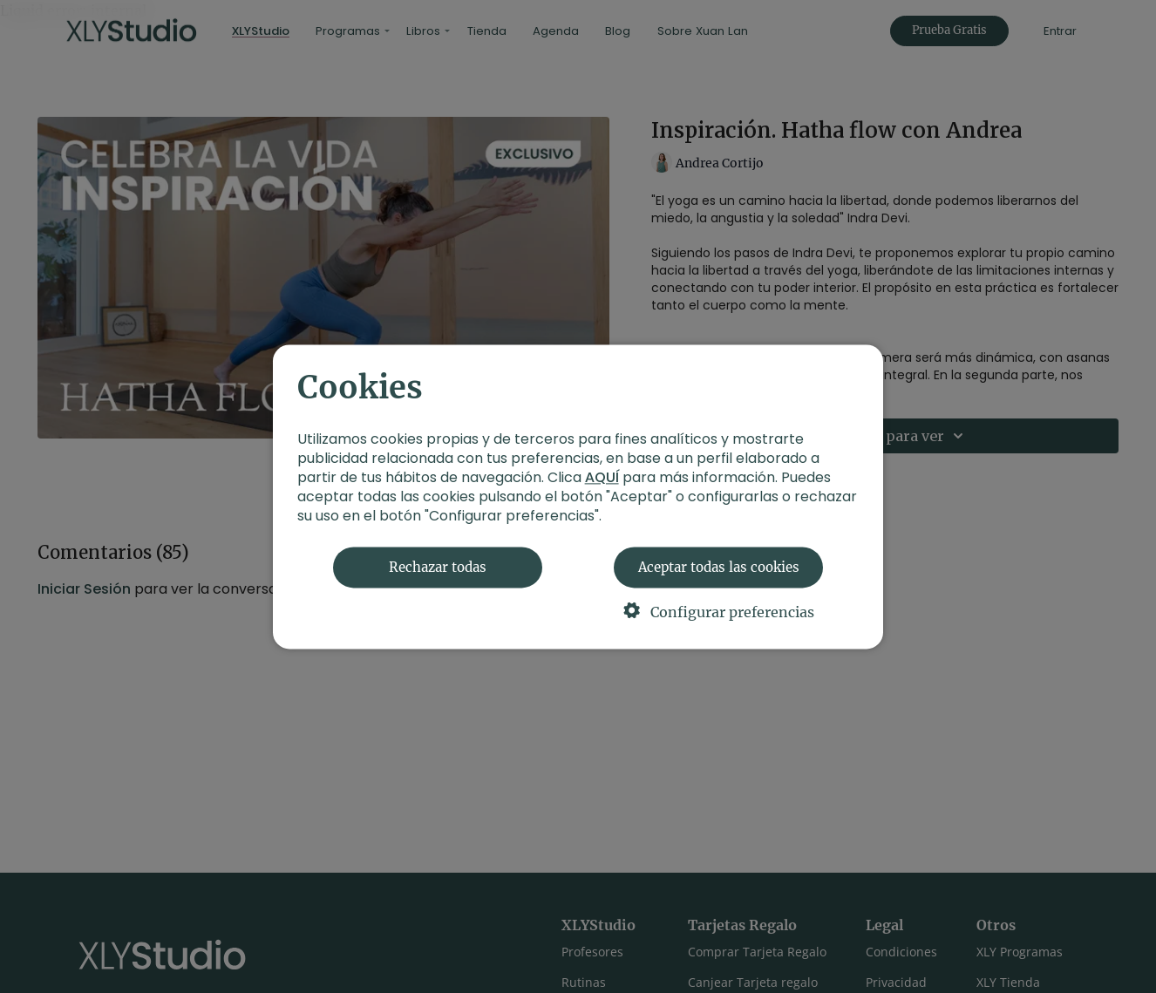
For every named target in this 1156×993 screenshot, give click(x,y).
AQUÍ (602, 477)
